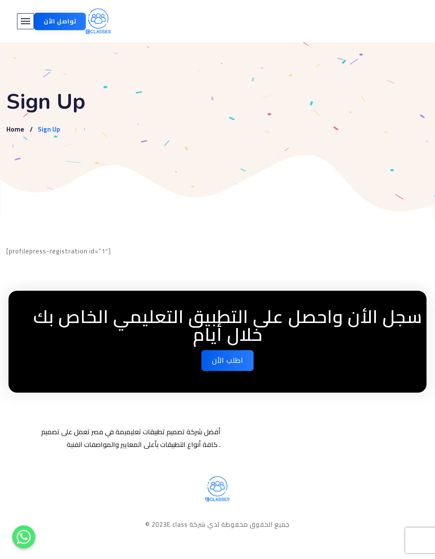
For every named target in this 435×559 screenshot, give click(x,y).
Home (15, 129)
